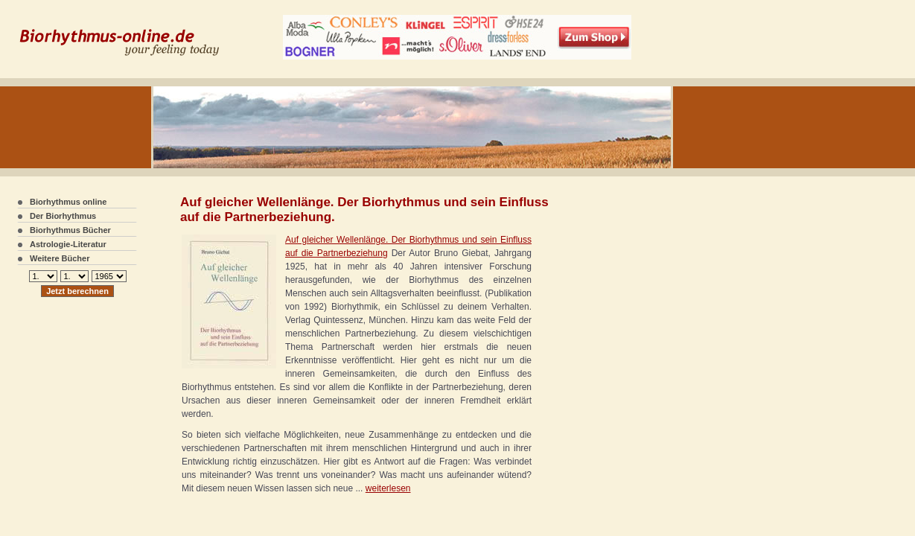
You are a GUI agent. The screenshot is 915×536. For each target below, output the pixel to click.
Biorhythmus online (68, 201)
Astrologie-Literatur (68, 244)
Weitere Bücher (60, 258)
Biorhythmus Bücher (70, 230)
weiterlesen (388, 488)
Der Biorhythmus (63, 215)
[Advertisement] (594, 297)
